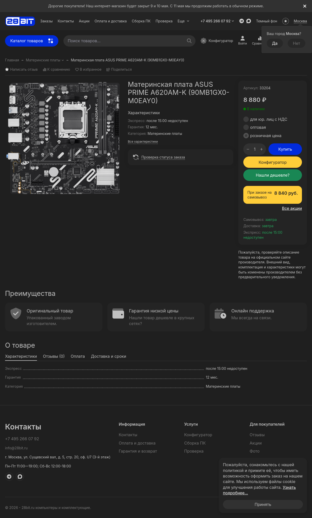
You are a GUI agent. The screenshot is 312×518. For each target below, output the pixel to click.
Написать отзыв (21, 69)
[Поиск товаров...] (189, 41)
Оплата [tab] (78, 356)
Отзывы (257, 434)
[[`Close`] (304, 6)
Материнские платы (45, 60)
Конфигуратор (217, 41)
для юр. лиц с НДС (268, 119)
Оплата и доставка (111, 21)
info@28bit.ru (16, 448)
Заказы (46, 21)
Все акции (292, 208)
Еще (183, 21)
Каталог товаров (31, 41)
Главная (12, 60)
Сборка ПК (141, 21)
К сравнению (56, 69)
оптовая (258, 127)
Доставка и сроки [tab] (108, 356)
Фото (255, 451)
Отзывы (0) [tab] (54, 356)
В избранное (88, 69)
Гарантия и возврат (138, 451)
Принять (263, 504)
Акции (84, 21)
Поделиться (119, 69)
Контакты (66, 21)
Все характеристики (143, 141)
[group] (64, 139)
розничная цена (265, 135)
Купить (285, 149)
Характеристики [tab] (21, 356)
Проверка (163, 21)
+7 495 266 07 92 (217, 21)
